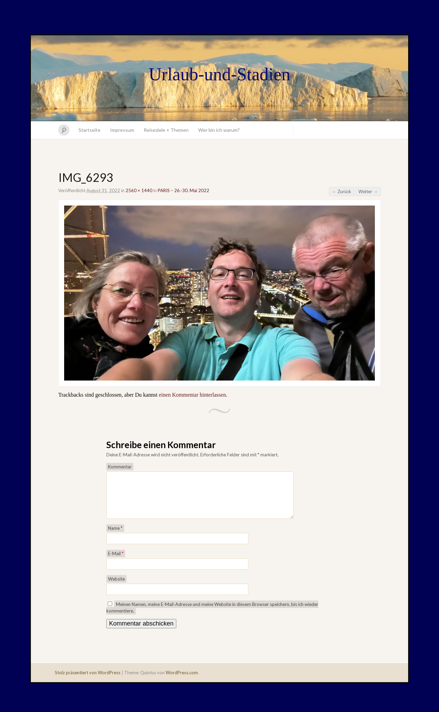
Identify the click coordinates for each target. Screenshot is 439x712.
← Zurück (341, 191)
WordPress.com (182, 681)
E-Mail (115, 561)
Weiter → (368, 191)
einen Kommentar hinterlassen (192, 395)
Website (116, 587)
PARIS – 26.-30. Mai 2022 (183, 190)
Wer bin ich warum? (219, 130)
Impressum (122, 130)
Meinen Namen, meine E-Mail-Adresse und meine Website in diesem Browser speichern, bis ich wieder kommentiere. (212, 616)
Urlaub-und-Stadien (219, 74)
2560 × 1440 (139, 190)
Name (115, 536)
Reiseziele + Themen (166, 130)
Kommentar (120, 466)
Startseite (89, 130)
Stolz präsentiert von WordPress (87, 681)
